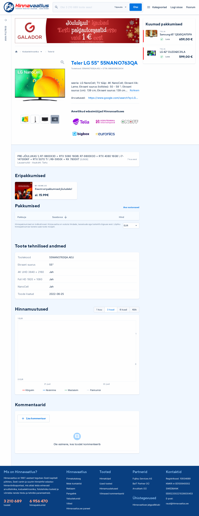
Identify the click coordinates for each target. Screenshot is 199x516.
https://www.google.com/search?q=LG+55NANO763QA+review (113, 97)
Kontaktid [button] (173, 472)
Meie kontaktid (74, 483)
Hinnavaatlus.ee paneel (78, 508)
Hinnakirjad (105, 478)
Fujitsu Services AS (142, 478)
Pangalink (71, 493)
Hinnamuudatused (109, 488)
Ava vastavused (131, 207)
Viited (69, 503)
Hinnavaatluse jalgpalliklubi (146, 504)
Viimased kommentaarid (112, 493)
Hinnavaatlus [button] (76, 472)
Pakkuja (21, 217)
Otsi (56, 7)
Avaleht (16, 52)
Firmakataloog (73, 478)
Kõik (134, 309)
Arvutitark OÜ (140, 488)
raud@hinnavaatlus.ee (177, 503)
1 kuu (99, 309)
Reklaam (70, 488)
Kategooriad (157, 7)
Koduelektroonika (30, 51)
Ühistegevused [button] (144, 498)
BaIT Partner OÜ (141, 483)
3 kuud (111, 309)
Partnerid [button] (140, 472)
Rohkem (134, 90)
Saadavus (59, 217)
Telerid (51, 51)
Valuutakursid (73, 498)
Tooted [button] (105, 472)
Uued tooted (106, 483)
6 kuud (123, 309)
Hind (121, 217)
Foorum (190, 7)
